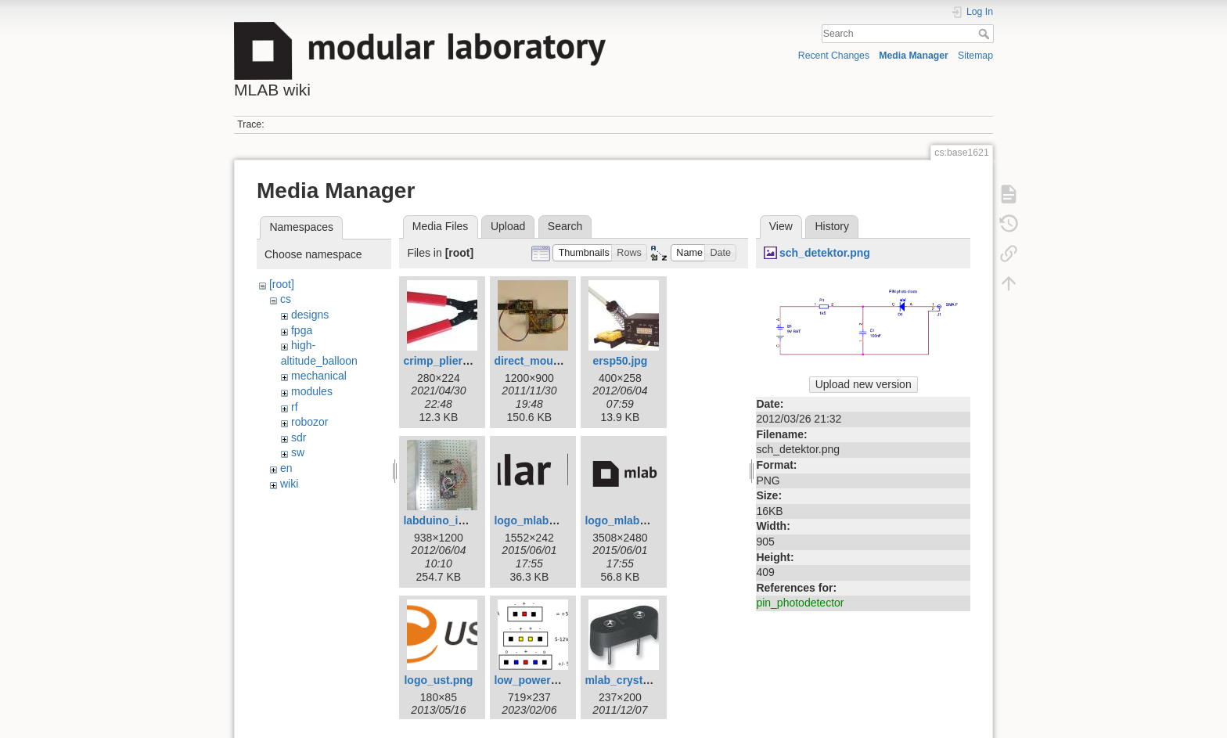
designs (310, 314)
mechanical (319, 375)
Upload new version (863, 384)
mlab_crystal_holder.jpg (647, 680)
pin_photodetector (800, 602)
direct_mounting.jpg (546, 361)
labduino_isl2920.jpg (457, 520)
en (286, 468)
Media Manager (913, 55)
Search (985, 33)
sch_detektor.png (824, 253)
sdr (298, 437)
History (832, 226)
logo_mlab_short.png (640, 520)
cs (285, 299)
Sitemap (975, 55)
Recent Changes (833, 55)
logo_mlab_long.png (547, 520)
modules (312, 391)
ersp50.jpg (619, 361)
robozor (309, 422)
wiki (289, 483)
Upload (508, 226)
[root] (281, 284)
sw (297, 452)
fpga (301, 330)
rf (294, 407)
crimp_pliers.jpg (445, 361)
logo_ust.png (438, 680)
